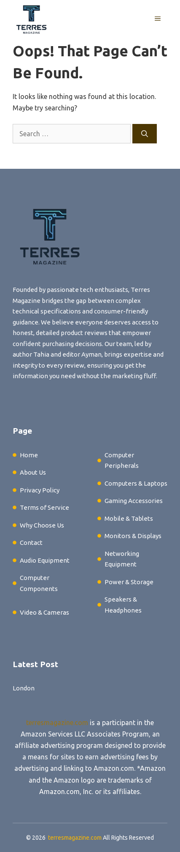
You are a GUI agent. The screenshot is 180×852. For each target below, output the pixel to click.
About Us (33, 472)
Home (29, 455)
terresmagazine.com (57, 722)
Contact (31, 542)
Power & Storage (129, 581)
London (24, 688)
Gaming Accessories (134, 500)
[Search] (144, 133)
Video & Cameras (44, 612)
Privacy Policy (39, 490)
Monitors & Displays (133, 535)
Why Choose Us (42, 525)
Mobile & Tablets (129, 518)
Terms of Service (44, 507)
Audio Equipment (45, 560)
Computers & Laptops (136, 483)
